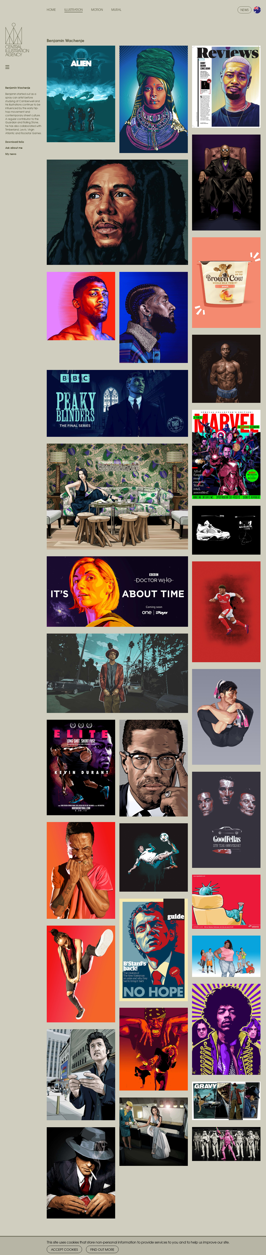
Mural (116, 10)
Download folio (14, 142)
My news (10, 154)
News (245, 10)
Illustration (73, 10)
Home (51, 10)
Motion (97, 10)
